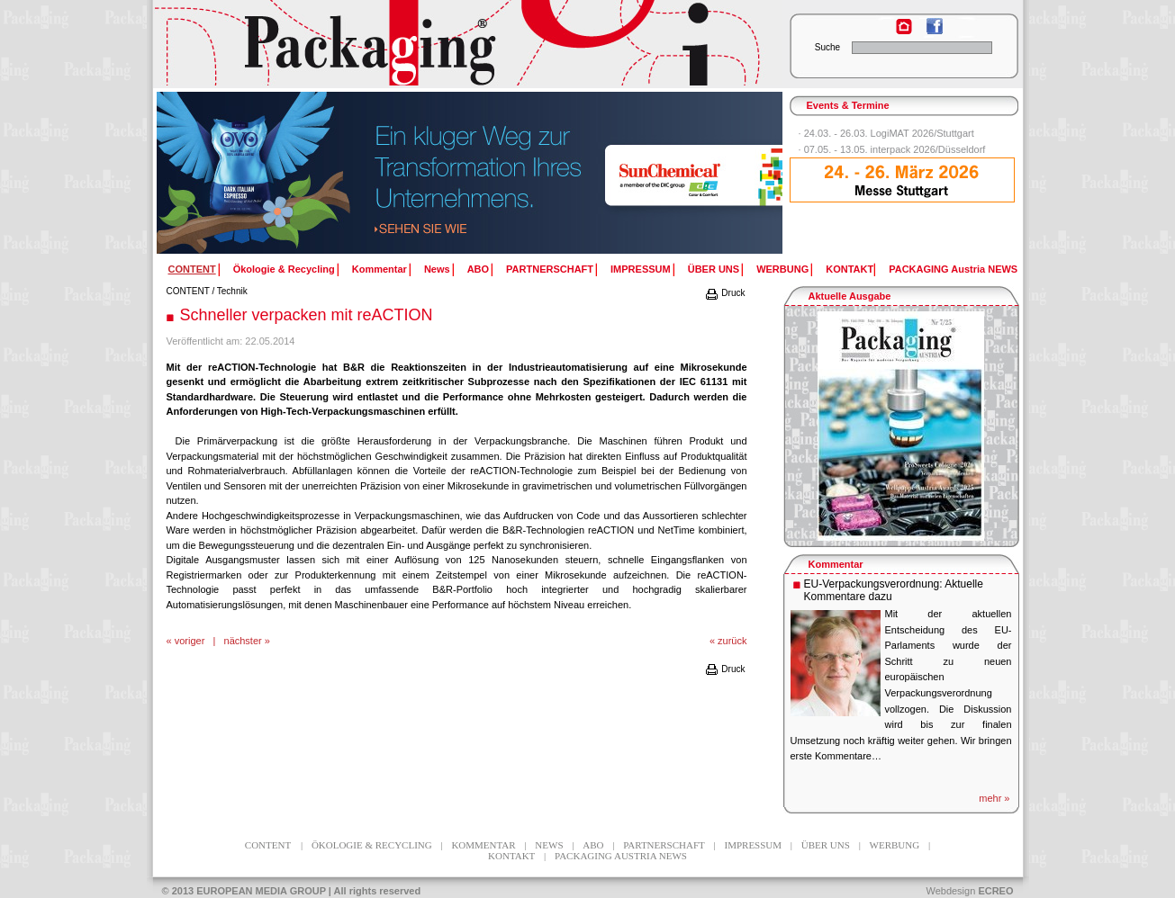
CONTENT (188, 291)
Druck (725, 293)
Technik (232, 291)
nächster (243, 640)
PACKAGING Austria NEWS (953, 269)
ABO (478, 269)
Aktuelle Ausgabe (850, 296)
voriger (190, 640)
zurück (732, 640)
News (437, 269)
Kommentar (379, 269)
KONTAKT (849, 269)
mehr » (994, 798)
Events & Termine (848, 105)
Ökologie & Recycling (284, 269)
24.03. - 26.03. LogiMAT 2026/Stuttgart (889, 133)
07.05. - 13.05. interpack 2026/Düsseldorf (895, 149)
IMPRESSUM (640, 269)
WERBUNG (782, 269)
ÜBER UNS (713, 269)
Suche (827, 47)
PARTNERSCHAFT (549, 269)
